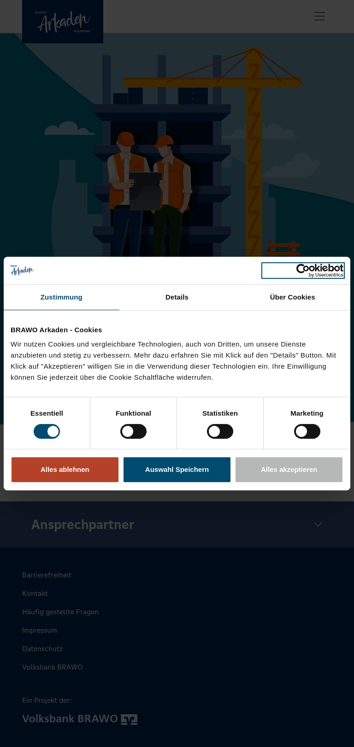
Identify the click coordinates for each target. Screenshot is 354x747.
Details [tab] (177, 297)
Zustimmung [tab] (62, 297)
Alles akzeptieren (289, 469)
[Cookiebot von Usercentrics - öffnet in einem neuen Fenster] (303, 270)
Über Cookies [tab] (292, 297)
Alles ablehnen (65, 469)
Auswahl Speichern (177, 469)
